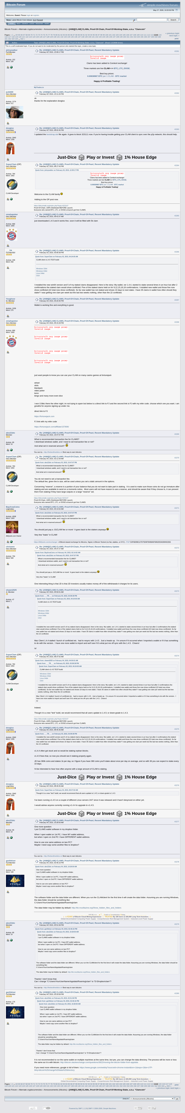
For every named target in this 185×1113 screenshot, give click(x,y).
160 (159, 37)
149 (121, 37)
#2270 (176, 458)
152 (131, 37)
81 (59, 35)
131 (58, 37)
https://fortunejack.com (44, 416)
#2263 (176, 129)
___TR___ (10, 250)
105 (124, 35)
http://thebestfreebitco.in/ (53, 452)
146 (110, 37)
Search (25, 23)
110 (141, 35)
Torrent (39, 20)
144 (103, 37)
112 (148, 35)
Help (18, 23)
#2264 (176, 165)
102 (113, 35)
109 (138, 35)
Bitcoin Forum (11, 29)
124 (34, 37)
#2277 (176, 821)
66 (22, 35)
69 (29, 35)
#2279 (176, 924)
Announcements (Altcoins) (55, 29)
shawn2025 (11, 590)
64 (17, 35)
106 (127, 35)
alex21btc (10, 433)
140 (89, 37)
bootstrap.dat (52, 134)
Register (39, 23)
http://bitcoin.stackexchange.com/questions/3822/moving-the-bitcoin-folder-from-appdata (99, 1062)
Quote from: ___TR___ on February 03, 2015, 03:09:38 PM (56, 596)
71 (34, 35)
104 (120, 35)
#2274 (176, 656)
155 (142, 37)
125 (37, 37)
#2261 (176, 51)
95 (94, 35)
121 (23, 37)
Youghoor (10, 299)
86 (71, 35)
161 (6, 39)
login (29, 15)
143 (100, 37)
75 (44, 35)
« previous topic (172, 33)
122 (27, 37)
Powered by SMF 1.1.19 (78, 1108)
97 (99, 35)
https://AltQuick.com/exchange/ (45, 542)
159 (155, 37)
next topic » (174, 35)
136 (75, 37)
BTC (116, 68)
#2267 (176, 300)
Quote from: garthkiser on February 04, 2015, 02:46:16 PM (56, 929)
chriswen (10, 547)
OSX (38, 275)
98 (101, 35)
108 (134, 35)
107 (131, 35)
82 (61, 35)
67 (24, 35)
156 (145, 37)
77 (49, 35)
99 (104, 35)
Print (176, 38)
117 (9, 37)
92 (86, 35)
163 (13, 39)
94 (91, 35)
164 (16, 39)
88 (76, 35)
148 (117, 37)
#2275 (176, 729)
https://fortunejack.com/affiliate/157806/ (51, 427)
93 (89, 35)
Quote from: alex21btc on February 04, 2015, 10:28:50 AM (56, 866)
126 (41, 37)
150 (124, 37)
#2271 (176, 508)
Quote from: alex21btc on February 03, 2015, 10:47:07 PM (56, 462)
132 (61, 37)
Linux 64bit (40, 273)
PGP (128, 542)
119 (16, 37)
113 (152, 35)
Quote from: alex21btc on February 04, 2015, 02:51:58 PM (56, 998)
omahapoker (12, 214)
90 (81, 35)
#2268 (176, 322)
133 (65, 37)
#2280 (176, 993)
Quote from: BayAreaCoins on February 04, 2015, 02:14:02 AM (57, 552)
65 (19, 35)
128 (47, 37)
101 (110, 35)
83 (64, 35)
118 (13, 37)
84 (66, 35)
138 (82, 37)
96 (96, 35)
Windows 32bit (41, 268)
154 (138, 37)
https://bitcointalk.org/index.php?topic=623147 (51, 206)
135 (72, 37)
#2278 (176, 862)
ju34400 (9, 92)
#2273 (176, 591)
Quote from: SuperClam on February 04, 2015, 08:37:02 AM (56, 790)
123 (30, 37)
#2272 (176, 548)
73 (39, 35)
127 (44, 37)
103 (117, 35)
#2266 (176, 252)
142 (96, 37)
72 (36, 35)
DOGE (127, 68)
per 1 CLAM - (107, 76)
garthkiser (11, 861)
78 (51, 35)
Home (11, 23)
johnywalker (11, 50)
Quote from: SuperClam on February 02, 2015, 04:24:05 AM (56, 256)
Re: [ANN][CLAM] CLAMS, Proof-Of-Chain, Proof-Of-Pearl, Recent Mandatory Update (79, 50)
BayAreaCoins (13, 507)
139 (86, 37)
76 (46, 35)
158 (152, 37)
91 (84, 35)
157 (148, 37)
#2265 (176, 216)
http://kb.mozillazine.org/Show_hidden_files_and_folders (96, 908)
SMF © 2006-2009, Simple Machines (102, 1108)
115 (160, 35)
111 (145, 35)
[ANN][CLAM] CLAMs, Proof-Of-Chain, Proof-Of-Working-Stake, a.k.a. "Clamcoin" (107, 29)
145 (107, 37)
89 (79, 35)
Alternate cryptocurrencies (30, 29)
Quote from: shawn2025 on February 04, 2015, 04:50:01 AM (56, 660)
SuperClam (11, 164)
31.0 (34, 20)
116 (6, 37)
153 (134, 37)
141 (93, 37)
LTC (121, 68)
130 (54, 37)
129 (51, 37)
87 (74, 35)
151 (128, 37)
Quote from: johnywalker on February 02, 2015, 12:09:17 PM (56, 170)
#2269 (176, 434)
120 (20, 37)
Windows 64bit (41, 271)
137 (79, 37)
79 (54, 35)
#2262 (176, 93)
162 (9, 39)
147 (114, 37)
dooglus (10, 128)
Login (32, 23)
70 (32, 35)
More (47, 23)
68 (27, 35)
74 (42, 35)
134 (68, 37)
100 (106, 35)
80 (56, 35)
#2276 (176, 785)
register (36, 15)
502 (22, 39)
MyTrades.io (39, 87)
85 (69, 35)
